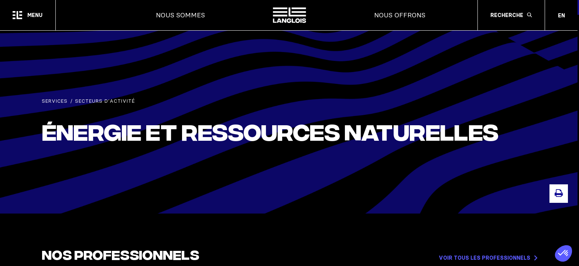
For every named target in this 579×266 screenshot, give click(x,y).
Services (55, 102)
